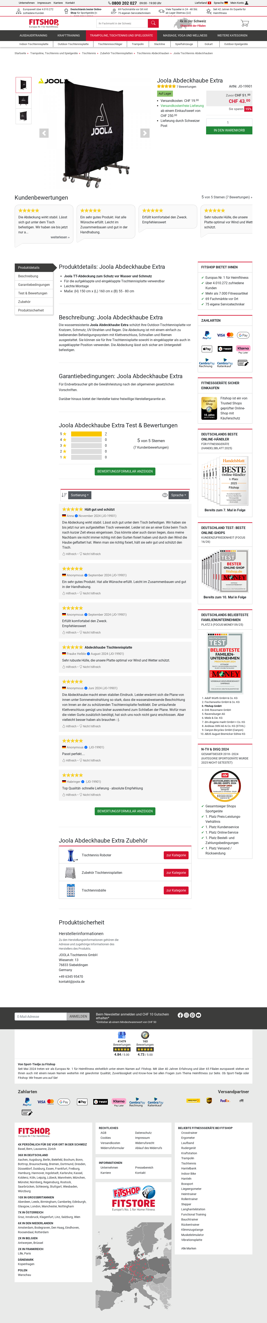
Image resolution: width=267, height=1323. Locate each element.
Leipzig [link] (41, 1177)
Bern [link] (29, 1149)
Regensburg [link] (51, 1182)
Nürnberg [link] (36, 1182)
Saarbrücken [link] (26, 1186)
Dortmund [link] (66, 1164)
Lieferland (203, 2)
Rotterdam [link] (42, 1232)
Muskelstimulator (192, 1235)
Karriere (58, 2)
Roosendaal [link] (25, 1232)
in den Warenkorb (229, 133)
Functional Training (193, 1214)
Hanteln (186, 1178)
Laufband (187, 1143)
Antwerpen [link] (25, 1243)
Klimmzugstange (192, 1230)
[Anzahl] (229, 125)
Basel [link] (21, 1149)
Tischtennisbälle (94, 893)
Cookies (106, 1138)
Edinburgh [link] (79, 1202)
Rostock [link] (65, 1182)
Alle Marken (188, 1248)
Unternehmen (27, 2)
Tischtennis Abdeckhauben (153, 56)
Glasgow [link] (23, 1206)
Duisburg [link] (39, 1168)
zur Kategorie (176, 858)
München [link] (79, 1177)
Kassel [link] (78, 1173)
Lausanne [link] (40, 1149)
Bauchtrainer (189, 1219)
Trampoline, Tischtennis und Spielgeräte (121, 38)
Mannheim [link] (65, 1177)
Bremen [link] (54, 1164)
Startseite (20, 56)
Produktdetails (28, 271)
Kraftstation (189, 1153)
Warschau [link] (24, 1275)
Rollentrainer (189, 1199)
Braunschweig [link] (38, 1164)
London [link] (35, 1206)
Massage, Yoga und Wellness (185, 38)
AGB (103, 1133)
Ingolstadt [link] (52, 1173)
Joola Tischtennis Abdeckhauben (193, 56)
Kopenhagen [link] (26, 1264)
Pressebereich (144, 1167)
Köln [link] (32, 1177)
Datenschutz (143, 1133)
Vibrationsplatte (191, 1240)
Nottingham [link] (66, 1206)
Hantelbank (188, 1168)
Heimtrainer (188, 1194)
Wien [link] (77, 1217)
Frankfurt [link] (61, 1168)
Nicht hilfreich (90, 557)
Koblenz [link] (23, 1177)
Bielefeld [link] (57, 1160)
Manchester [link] (49, 1206)
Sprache (221, 2)
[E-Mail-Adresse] (41, 1016)
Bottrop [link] (23, 1164)
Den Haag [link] (57, 1227)
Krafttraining (69, 38)
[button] (44, 136)
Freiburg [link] (74, 1168)
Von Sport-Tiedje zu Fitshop (36, 1064)
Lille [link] (20, 1253)
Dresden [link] (80, 1164)
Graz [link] (21, 1217)
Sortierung (78, 498)
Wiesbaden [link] (70, 1186)
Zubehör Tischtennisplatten (116, 56)
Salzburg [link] (67, 1217)
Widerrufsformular (112, 1148)
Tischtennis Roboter (96, 858)
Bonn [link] (79, 1160)
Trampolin (187, 1158)
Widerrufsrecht (144, 1143)
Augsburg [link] (35, 1160)
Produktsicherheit (31, 313)
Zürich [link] (52, 1149)
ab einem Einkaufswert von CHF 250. (182, 114)
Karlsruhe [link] (66, 1173)
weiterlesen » (60, 240)
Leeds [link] (35, 1202)
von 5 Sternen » (227, 200)
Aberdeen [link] (24, 1202)
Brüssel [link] (38, 1243)
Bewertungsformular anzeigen (125, 474)
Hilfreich (69, 557)
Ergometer (188, 1138)
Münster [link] (23, 1182)
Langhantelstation (193, 1209)
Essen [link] (50, 1168)
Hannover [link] (37, 1173)
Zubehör (24, 305)
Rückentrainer (190, 1225)
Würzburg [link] (24, 1191)
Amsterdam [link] (25, 1227)
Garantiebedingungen (34, 288)
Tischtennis (89, 56)
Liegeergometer (191, 1189)
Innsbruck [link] (31, 1217)
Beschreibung (28, 279)
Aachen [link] (23, 1160)
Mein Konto (239, 2)
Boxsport (187, 1184)
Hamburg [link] (24, 1173)
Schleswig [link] (42, 1186)
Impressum (44, 2)
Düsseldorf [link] (25, 1168)
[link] (207, 338)
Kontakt (70, 2)
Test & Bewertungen (32, 296)
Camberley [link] (64, 1202)
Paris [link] (27, 1253)
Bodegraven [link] (42, 1227)
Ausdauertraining (33, 38)
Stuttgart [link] (56, 1186)
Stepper (186, 1204)
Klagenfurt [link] (46, 1217)
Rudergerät (188, 1148)
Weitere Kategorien (232, 38)
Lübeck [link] (52, 1177)
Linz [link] (57, 1217)
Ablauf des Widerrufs (148, 1148)
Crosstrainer (189, 1133)
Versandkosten (110, 1143)
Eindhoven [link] (72, 1227)
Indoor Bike (188, 1173)
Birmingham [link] (48, 1202)
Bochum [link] (69, 1160)
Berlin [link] (46, 1160)
